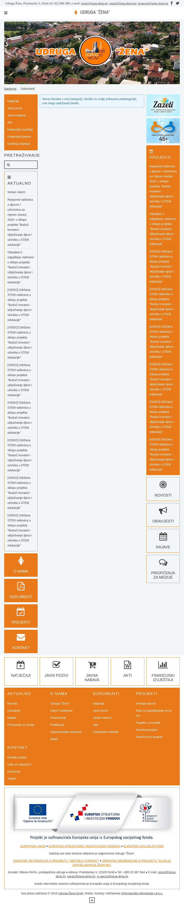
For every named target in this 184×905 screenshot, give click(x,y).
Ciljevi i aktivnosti (61, 710)
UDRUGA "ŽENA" (95, 12)
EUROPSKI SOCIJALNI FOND (144, 846)
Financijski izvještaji (20, 129)
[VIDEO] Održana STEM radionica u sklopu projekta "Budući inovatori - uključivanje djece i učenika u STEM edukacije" (20, 305)
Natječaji (13, 101)
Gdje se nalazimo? (19, 764)
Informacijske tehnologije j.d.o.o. (142, 893)
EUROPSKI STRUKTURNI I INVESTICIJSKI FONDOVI (84, 846)
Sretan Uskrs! (16, 192)
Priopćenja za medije (163, 570)
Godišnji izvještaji (18, 143)
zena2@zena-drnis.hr (122, 3)
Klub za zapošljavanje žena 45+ (153, 713)
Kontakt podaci (17, 757)
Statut (54, 739)
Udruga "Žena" (59, 703)
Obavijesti (13, 710)
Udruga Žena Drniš (70, 893)
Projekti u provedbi (148, 722)
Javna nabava (16, 115)
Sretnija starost (145, 703)
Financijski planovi (19, 136)
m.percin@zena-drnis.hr (153, 3)
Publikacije (57, 724)
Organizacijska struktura (66, 732)
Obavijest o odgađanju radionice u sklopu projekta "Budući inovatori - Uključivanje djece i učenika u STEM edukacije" (21, 267)
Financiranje (58, 717)
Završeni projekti (146, 729)
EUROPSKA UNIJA (33, 846)
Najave (12, 717)
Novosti (12, 703)
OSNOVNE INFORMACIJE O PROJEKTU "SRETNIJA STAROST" (56, 860)
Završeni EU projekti (149, 737)
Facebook (13, 771)
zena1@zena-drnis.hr (94, 3)
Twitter (11, 778)
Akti (9, 122)
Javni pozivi (14, 108)
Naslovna (10, 88)
